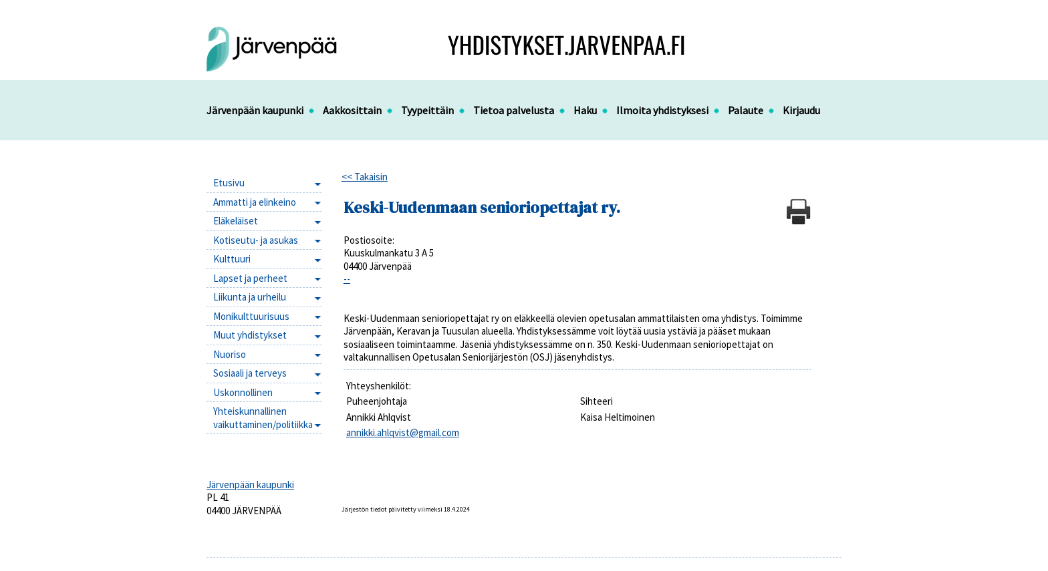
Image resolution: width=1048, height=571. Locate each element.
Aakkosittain (352, 110)
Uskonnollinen (243, 392)
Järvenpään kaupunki (255, 110)
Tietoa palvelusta (513, 110)
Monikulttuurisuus (251, 316)
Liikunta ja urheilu (249, 297)
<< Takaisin (365, 176)
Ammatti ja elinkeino (254, 202)
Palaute (745, 110)
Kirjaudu (801, 110)
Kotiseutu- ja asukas (255, 240)
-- (347, 278)
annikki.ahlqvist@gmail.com (402, 432)
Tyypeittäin (427, 110)
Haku (585, 110)
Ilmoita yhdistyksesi (662, 110)
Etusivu (229, 182)
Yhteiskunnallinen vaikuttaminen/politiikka (263, 418)
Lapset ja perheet (250, 278)
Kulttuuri (232, 258)
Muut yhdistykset (250, 335)
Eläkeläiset (235, 220)
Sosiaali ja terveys (250, 373)
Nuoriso (229, 354)
